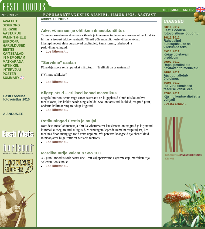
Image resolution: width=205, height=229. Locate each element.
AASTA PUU (12, 33)
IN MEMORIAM (14, 58)
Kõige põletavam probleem (177, 56)
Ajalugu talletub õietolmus (176, 77)
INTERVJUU (12, 70)
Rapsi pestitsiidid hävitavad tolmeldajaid (181, 66)
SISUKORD (11, 25)
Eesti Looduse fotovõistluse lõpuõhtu (181, 31)
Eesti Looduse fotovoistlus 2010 (15, 97)
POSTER (9, 74)
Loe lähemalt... (57, 51)
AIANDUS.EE (12, 114)
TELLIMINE (170, 10)
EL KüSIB (10, 29)
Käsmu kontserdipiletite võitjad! (182, 98)
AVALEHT (10, 21)
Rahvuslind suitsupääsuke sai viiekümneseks (178, 44)
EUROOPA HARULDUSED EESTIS (14, 45)
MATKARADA (13, 62)
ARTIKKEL (11, 66)
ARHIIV (188, 10)
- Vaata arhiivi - (175, 104)
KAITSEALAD (13, 53)
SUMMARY (11, 78)
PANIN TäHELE (14, 37)
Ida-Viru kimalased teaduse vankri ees (178, 87)
